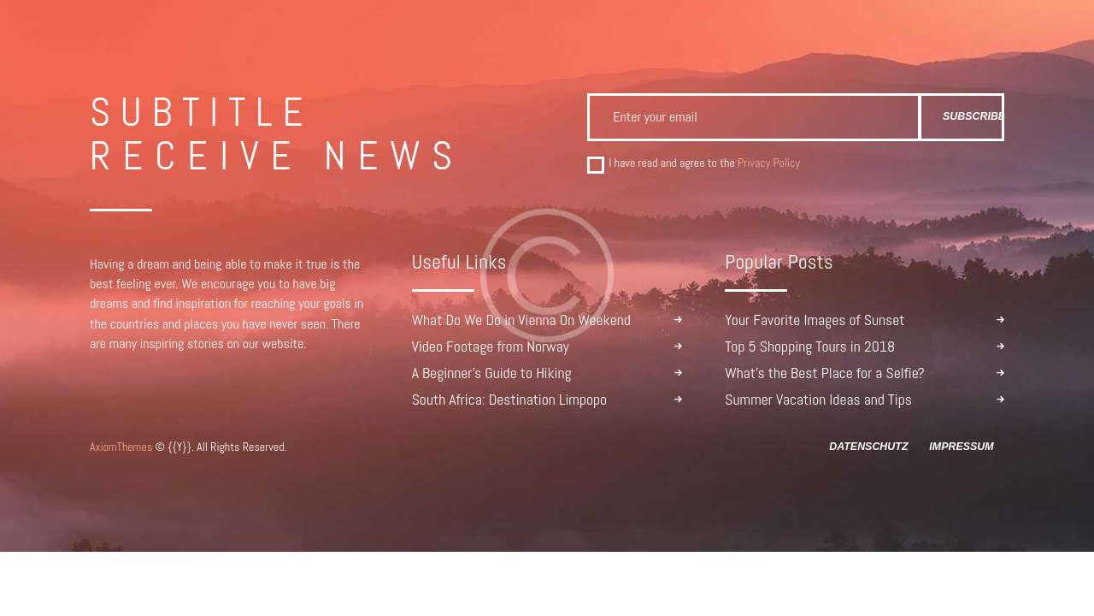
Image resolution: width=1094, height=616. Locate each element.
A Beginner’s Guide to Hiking (492, 373)
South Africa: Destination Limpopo (510, 399)
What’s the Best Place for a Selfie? (824, 373)
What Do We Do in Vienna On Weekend (521, 320)
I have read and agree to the (704, 163)
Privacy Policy (769, 162)
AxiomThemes (121, 446)
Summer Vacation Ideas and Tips (818, 399)
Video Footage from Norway (490, 346)
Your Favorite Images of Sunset (814, 320)
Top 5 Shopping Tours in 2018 (810, 346)
